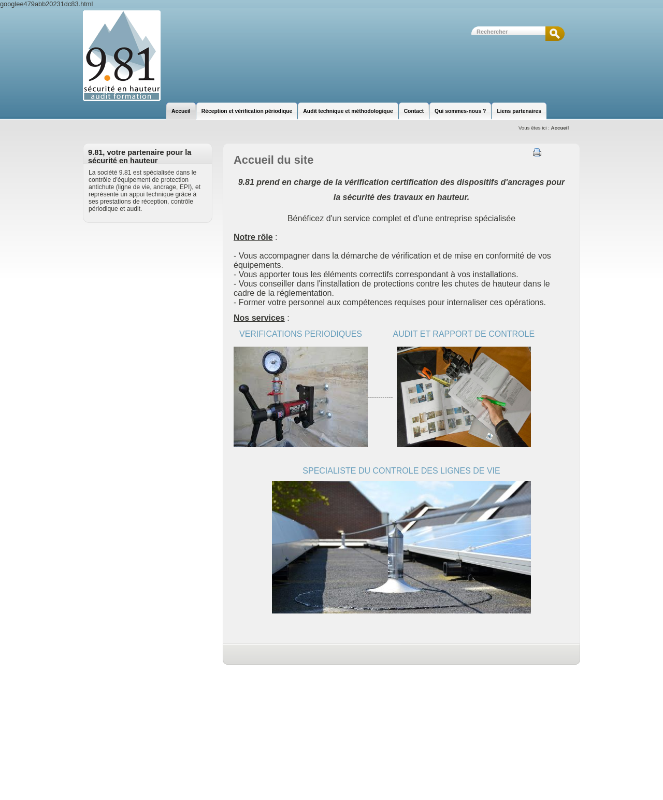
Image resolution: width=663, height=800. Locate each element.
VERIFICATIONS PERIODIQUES (300, 334)
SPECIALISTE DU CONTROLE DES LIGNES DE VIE (401, 470)
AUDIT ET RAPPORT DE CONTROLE (464, 334)
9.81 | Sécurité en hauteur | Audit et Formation (122, 55)
